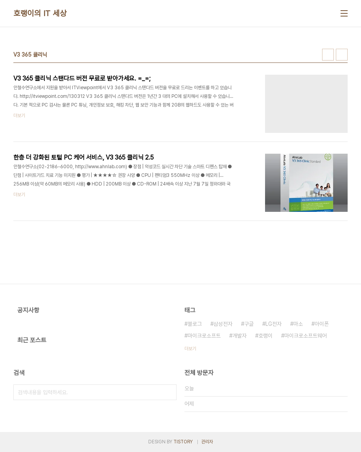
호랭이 (265, 336)
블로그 (195, 324)
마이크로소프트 (204, 336)
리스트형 (342, 55)
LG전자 (273, 324)
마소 (298, 324)
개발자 (239, 336)
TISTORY (183, 442)
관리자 (207, 442)
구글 (249, 324)
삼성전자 (223, 324)
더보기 (190, 348)
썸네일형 (328, 55)
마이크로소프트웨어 (305, 336)
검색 (168, 392)
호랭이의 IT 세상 (39, 13)
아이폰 (322, 324)
